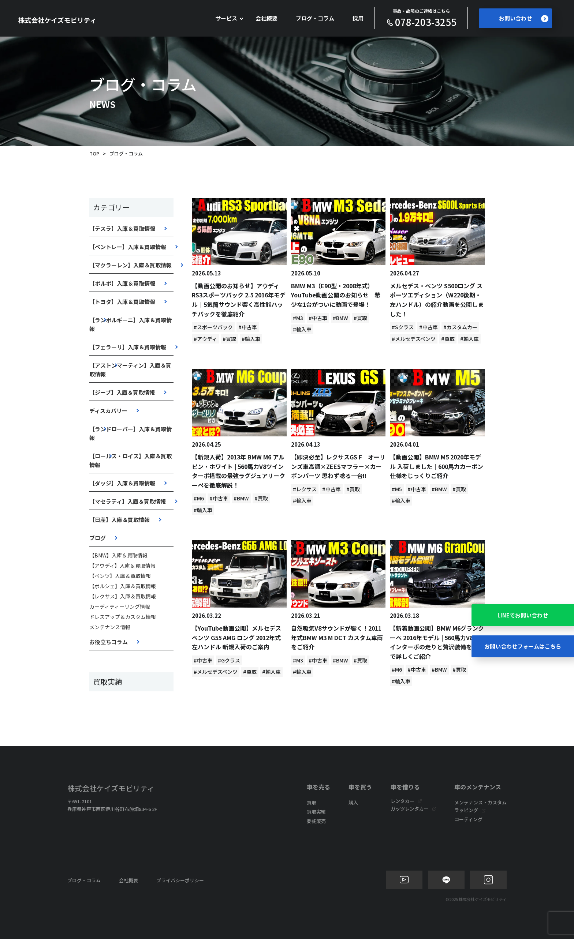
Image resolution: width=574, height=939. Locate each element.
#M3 (298, 318)
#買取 (229, 338)
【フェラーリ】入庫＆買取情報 (127, 347)
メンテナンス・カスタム (480, 802)
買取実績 (316, 811)
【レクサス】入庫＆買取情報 (122, 596)
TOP (94, 153)
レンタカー (402, 800)
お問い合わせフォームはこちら (522, 646)
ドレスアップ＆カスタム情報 (122, 616)
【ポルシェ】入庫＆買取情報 (122, 586)
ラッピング (466, 810)
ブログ (97, 538)
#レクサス (305, 489)
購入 (353, 802)
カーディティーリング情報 (119, 606)
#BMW (340, 318)
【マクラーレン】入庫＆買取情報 (130, 265)
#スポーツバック (213, 327)
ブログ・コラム (315, 18)
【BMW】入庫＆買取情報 (118, 555)
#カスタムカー (460, 327)
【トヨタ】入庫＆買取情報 (122, 301)
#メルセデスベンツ (414, 338)
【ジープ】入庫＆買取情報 (122, 392)
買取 (311, 802)
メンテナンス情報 (109, 627)
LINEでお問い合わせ (522, 615)
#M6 (199, 498)
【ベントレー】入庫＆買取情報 (127, 247)
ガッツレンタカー (410, 808)
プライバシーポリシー (180, 880)
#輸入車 (251, 338)
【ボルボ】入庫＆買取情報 (122, 283)
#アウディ (205, 338)
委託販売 (316, 821)
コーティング (468, 819)
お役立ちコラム (108, 642)
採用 (358, 18)
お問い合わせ (523, 18)
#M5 (397, 489)
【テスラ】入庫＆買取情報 (122, 228)
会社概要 (266, 18)
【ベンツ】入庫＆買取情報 (120, 575)
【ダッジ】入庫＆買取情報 (122, 483)
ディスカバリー (108, 410)
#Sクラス (403, 327)
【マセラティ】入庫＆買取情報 (127, 501)
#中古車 (247, 327)
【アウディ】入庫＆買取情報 (122, 565)
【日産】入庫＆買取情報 (119, 519)
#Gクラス (229, 660)
